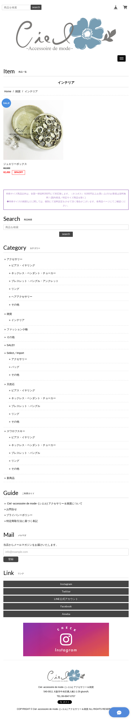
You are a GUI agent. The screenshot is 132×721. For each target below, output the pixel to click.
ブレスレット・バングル (25, 406)
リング (15, 288)
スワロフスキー (16, 431)
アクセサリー (14, 259)
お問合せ (11, 509)
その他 (15, 304)
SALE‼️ (11, 345)
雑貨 (18, 91)
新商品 (11, 478)
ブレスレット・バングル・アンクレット (34, 280)
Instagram (66, 584)
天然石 (11, 384)
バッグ (15, 366)
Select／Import (15, 352)
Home (7, 91)
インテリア (17, 320)
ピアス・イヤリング (23, 265)
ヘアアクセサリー (21, 296)
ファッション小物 (17, 329)
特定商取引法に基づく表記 (22, 520)
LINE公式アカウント (66, 598)
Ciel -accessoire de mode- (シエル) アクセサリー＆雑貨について (44, 503)
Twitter (66, 591)
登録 (10, 559)
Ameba (66, 614)
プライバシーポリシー (19, 515)
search (36, 7)
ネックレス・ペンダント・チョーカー (33, 273)
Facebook (66, 606)
